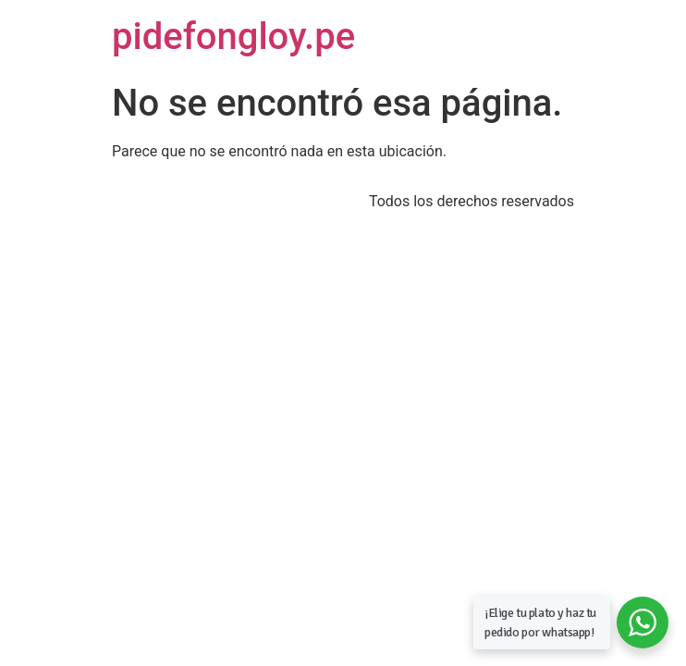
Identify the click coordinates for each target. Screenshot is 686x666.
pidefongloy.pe (233, 36)
